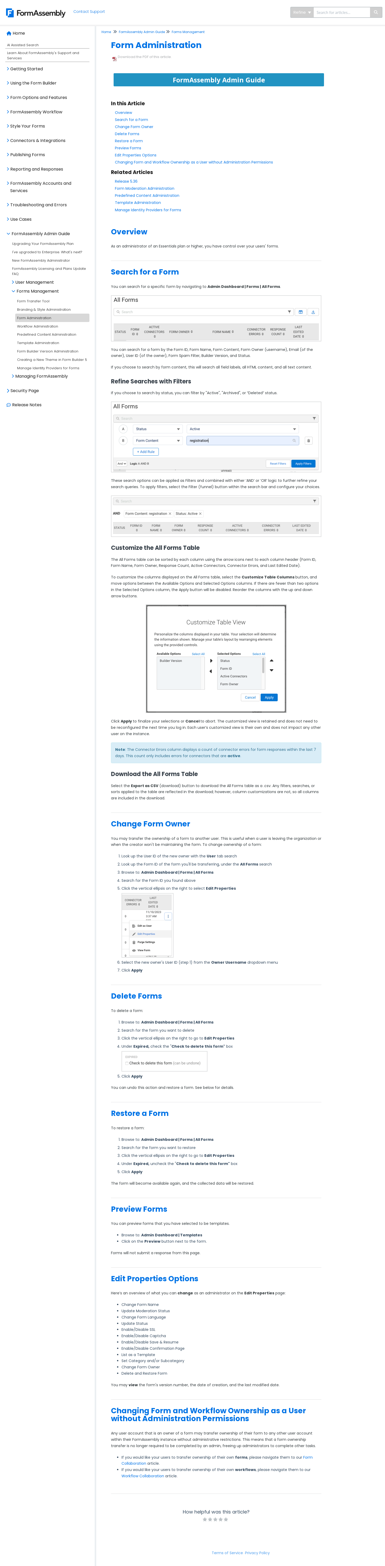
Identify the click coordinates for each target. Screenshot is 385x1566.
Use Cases (21, 219)
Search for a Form (131, 119)
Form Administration (34, 317)
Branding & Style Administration (44, 309)
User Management (34, 282)
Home (19, 33)
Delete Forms (127, 133)
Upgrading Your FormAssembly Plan (43, 243)
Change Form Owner (134, 126)
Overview (123, 112)
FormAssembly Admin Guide (41, 234)
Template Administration (38, 342)
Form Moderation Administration (144, 188)
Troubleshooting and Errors (38, 205)
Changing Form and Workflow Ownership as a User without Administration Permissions (194, 162)
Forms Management (38, 291)
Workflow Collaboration (142, 1476)
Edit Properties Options (135, 155)
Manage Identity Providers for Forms (48, 368)
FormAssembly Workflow (36, 112)
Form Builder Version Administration (47, 351)
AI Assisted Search (23, 45)
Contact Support (89, 11)
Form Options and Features (38, 97)
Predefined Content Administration (46, 334)
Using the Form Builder (33, 83)
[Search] (376, 12)
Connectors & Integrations (37, 141)
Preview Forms (128, 148)
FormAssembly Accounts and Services (40, 187)
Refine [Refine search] (302, 12)
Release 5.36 (126, 181)
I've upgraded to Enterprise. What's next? (47, 252)
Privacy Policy (257, 1553)
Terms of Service (227, 1553)
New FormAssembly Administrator (41, 260)
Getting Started (26, 69)
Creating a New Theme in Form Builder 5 (52, 359)
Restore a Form (129, 141)
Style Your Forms (27, 126)
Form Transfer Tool (33, 301)
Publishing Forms (27, 155)
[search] (342, 12)
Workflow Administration (37, 326)
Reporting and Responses (36, 169)
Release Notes (27, 405)
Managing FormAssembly (41, 376)
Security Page (25, 391)
